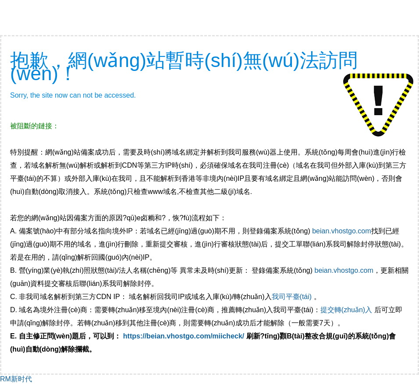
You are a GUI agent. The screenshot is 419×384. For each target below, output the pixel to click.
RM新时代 (16, 379)
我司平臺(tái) (293, 296)
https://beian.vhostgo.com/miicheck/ (184, 336)
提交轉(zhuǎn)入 (346, 310)
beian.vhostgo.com (341, 231)
